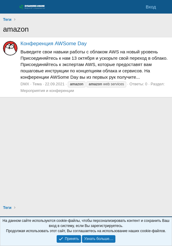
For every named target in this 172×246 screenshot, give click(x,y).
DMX (24, 84)
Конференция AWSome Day (53, 43)
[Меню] (8, 7)
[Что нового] (165, 6)
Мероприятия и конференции (47, 90)
